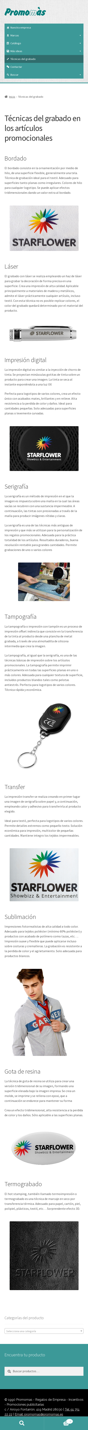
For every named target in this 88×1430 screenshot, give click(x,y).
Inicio (12, 96)
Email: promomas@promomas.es (39, 1414)
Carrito (58, 1420)
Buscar (46, 75)
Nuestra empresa (20, 27)
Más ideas (46, 51)
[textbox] (44, 1331)
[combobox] (44, 1331)
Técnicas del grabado (23, 59)
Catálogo (46, 43)
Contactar (16, 67)
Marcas (46, 35)
